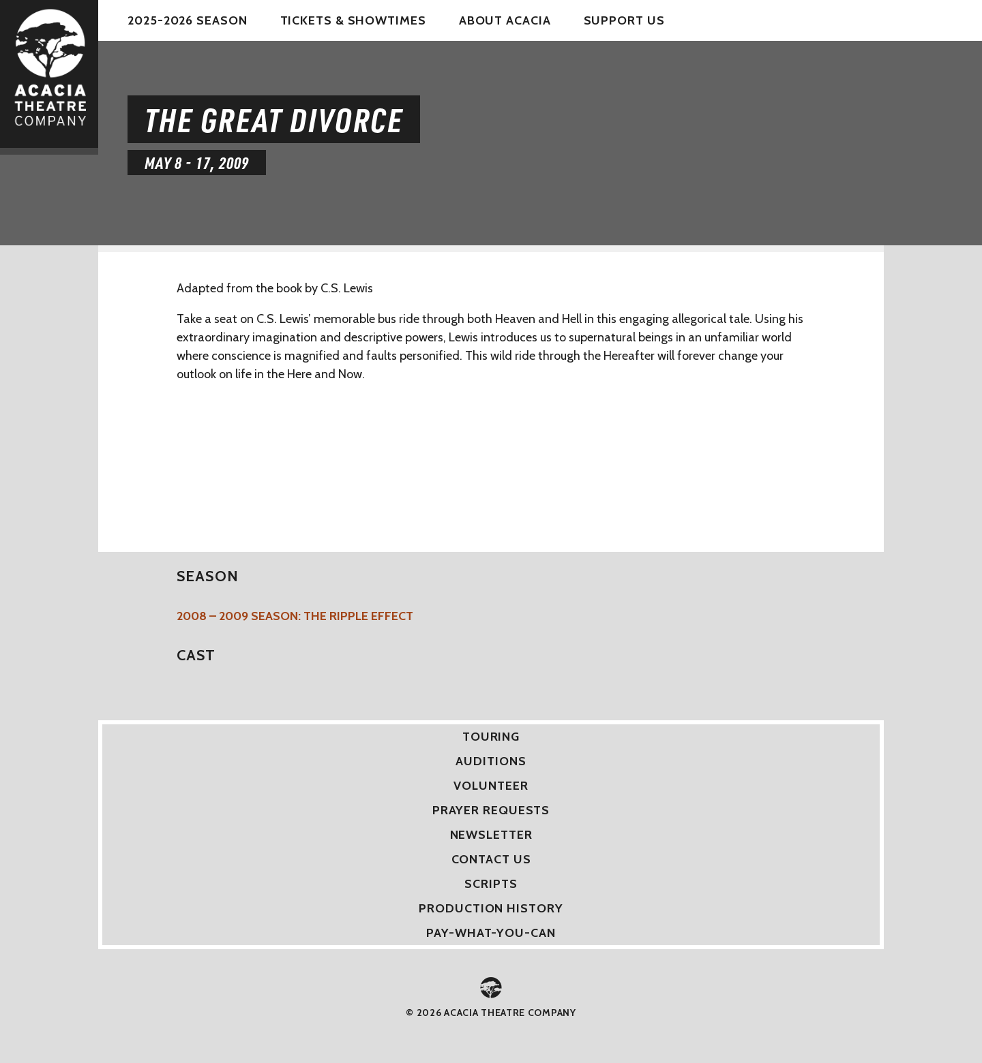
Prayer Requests (491, 810)
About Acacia (505, 20)
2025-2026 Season (187, 20)
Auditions (491, 761)
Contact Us (491, 859)
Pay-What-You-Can (490, 932)
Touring (491, 736)
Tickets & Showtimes (353, 20)
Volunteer (490, 785)
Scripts (490, 883)
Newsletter (491, 834)
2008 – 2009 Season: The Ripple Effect (295, 615)
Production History (491, 908)
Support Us (624, 20)
